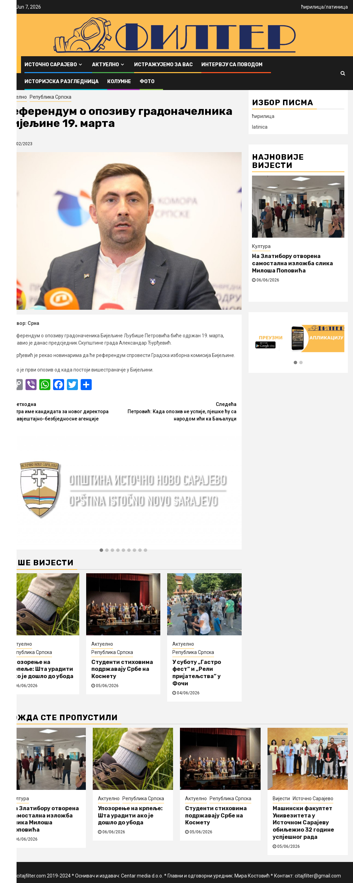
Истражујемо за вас (163, 65)
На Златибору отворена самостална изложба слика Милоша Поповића (292, 263)
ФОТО (147, 82)
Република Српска (50, 97)
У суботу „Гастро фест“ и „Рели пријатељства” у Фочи (196, 673)
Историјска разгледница (61, 82)
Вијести (281, 798)
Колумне (119, 82)
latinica (260, 127)
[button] (101, 550)
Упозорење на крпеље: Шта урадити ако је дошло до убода (41, 669)
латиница (337, 7)
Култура (261, 246)
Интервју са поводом (231, 65)
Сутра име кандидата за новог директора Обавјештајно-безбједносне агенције (66, 411)
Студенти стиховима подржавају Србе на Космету (122, 669)
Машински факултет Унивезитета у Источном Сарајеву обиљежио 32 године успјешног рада (303, 822)
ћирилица (312, 7)
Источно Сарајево (50, 65)
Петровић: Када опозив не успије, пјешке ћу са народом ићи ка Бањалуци (179, 411)
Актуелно (105, 65)
